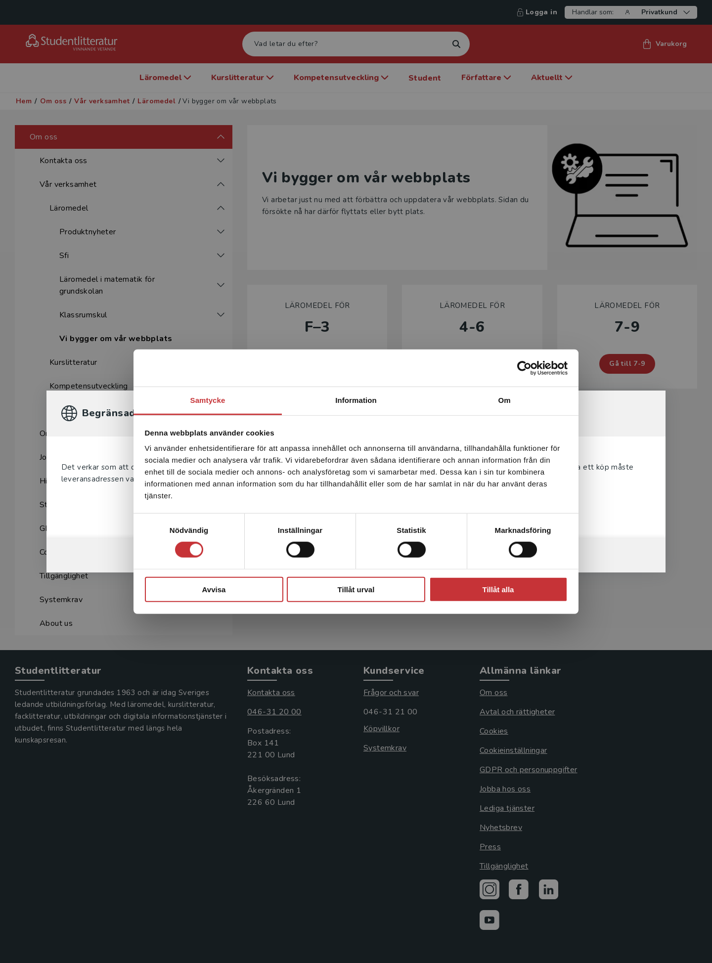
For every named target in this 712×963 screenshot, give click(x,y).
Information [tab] (356, 400)
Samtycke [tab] (207, 400)
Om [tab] (504, 400)
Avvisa (214, 589)
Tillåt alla (498, 589)
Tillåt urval (356, 589)
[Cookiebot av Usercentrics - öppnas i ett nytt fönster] (524, 367)
